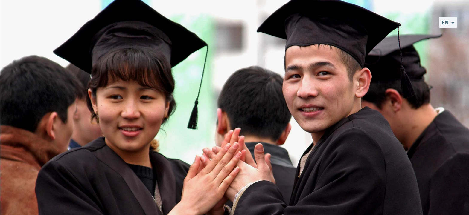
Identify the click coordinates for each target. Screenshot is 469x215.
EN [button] (445, 22)
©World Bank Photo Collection (442, 210)
